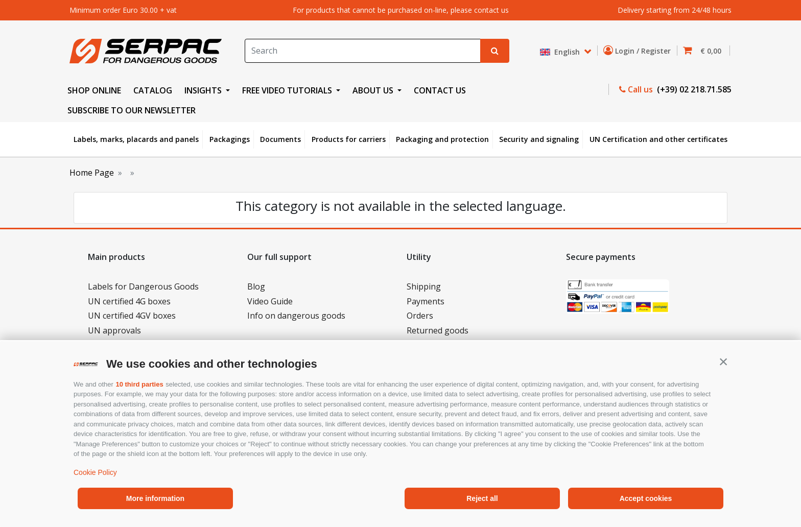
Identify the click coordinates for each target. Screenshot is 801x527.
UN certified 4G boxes (129, 301)
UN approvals (114, 330)
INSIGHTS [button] (204, 90)
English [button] (561, 51)
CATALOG (152, 90)
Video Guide (270, 301)
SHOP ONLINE (94, 90)
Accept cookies (646, 498)
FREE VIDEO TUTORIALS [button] (288, 90)
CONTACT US (440, 90)
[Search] (363, 51)
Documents (280, 139)
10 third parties (139, 384)
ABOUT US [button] (373, 90)
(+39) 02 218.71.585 (693, 89)
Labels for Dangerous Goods (143, 286)
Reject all (482, 498)
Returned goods (437, 330)
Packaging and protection (442, 139)
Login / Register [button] (639, 50)
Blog (256, 286)
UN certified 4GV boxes (132, 315)
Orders (420, 315)
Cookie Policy (95, 472)
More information (155, 498)
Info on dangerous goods (296, 315)
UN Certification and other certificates (658, 139)
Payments (425, 301)
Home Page (91, 172)
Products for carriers (349, 139)
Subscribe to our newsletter (131, 110)
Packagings (229, 139)
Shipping (424, 286)
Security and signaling (539, 139)
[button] (723, 361)
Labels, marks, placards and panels (136, 139)
